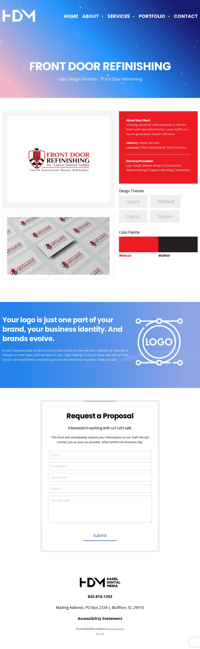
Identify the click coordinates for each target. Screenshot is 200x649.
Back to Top (100, 634)
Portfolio (152, 16)
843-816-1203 (100, 596)
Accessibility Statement (100, 618)
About (90, 16)
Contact (186, 16)
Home (71, 16)
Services (119, 16)
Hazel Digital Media (115, 629)
